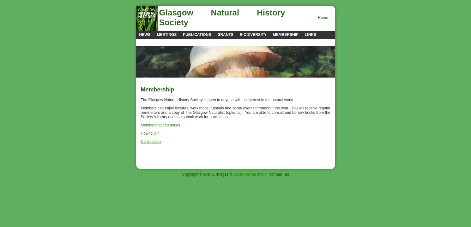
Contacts (149, 42)
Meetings (167, 34)
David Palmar (244, 174)
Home (323, 17)
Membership (286, 34)
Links (310, 34)
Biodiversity (253, 34)
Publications (197, 34)
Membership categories (160, 125)
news (145, 34)
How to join (150, 133)
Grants (225, 34)
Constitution (151, 141)
